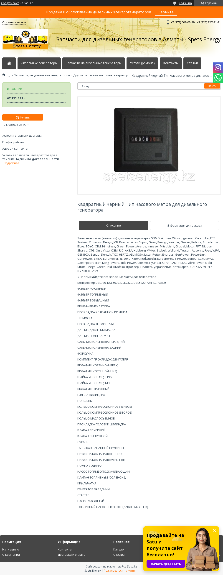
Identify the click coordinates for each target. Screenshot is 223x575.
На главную (10, 549)
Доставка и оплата (71, 555)
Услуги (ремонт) (142, 63)
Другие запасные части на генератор (100, 75)
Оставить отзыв (14, 22)
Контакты (170, 63)
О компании (11, 555)
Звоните (166, 12)
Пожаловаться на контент (121, 571)
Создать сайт (10, 3)
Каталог (119, 549)
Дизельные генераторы (39, 63)
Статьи (192, 63)
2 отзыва (185, 3)
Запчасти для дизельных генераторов (42, 75)
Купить (25, 117)
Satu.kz (132, 566)
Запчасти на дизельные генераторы (94, 63)
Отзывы (119, 555)
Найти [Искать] (212, 86)
